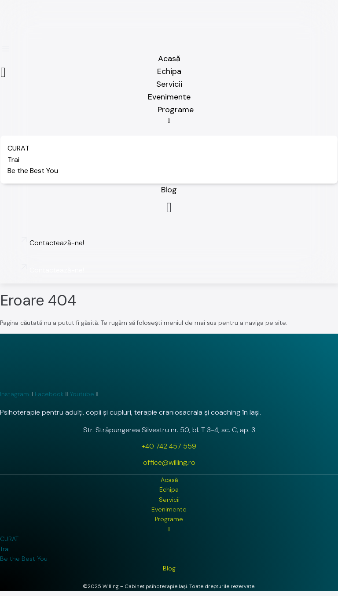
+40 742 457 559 (169, 446)
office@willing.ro (169, 462)
